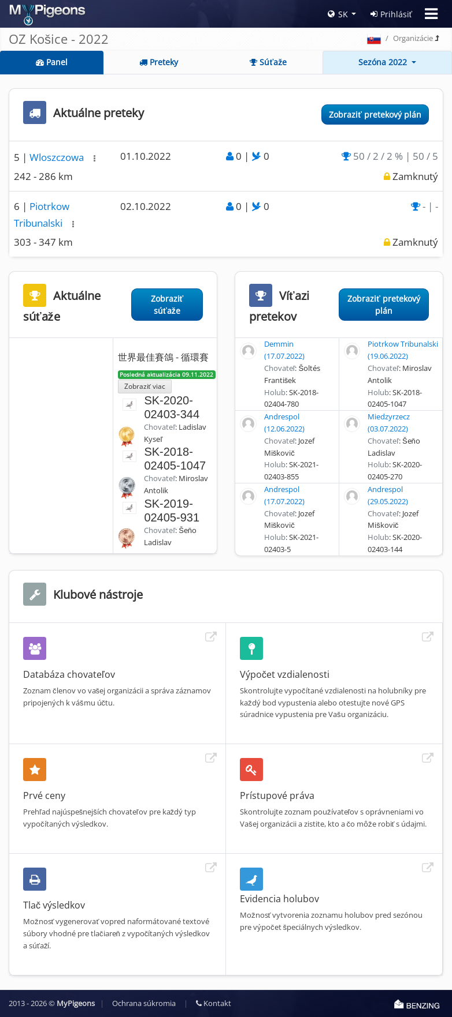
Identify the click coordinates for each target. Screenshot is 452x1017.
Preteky (158, 62)
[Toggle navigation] (431, 14)
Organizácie (413, 38)
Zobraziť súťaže (167, 304)
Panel (52, 62)
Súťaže (268, 62)
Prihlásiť (391, 14)
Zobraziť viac (144, 386)
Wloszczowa (57, 157)
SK (338, 14)
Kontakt (213, 1003)
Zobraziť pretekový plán (375, 114)
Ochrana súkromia (144, 1003)
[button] (94, 158)
